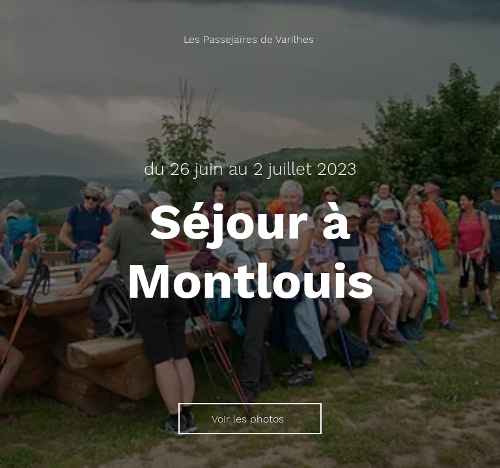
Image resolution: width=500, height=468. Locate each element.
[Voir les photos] (250, 418)
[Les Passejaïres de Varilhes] (250, 39)
